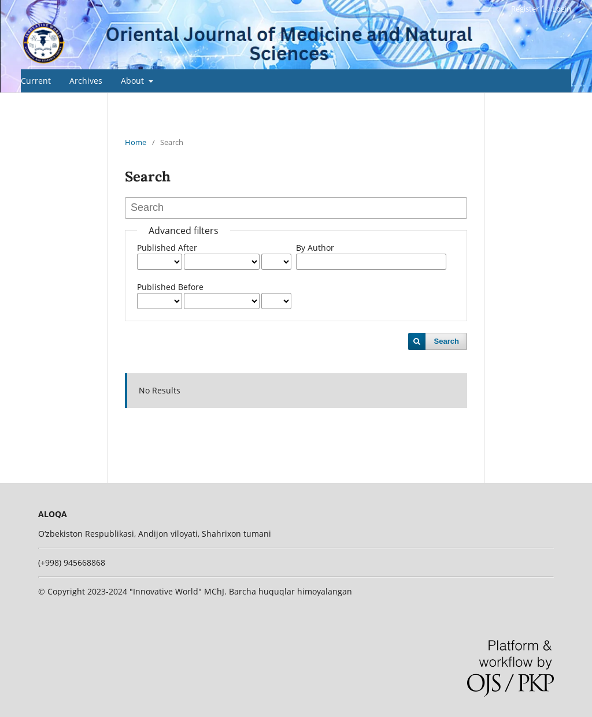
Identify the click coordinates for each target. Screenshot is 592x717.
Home (135, 142)
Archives (85, 80)
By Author (315, 247)
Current (36, 80)
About (133, 80)
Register (525, 8)
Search (446, 341)
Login (561, 8)
